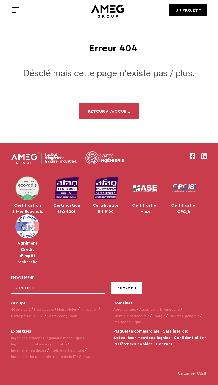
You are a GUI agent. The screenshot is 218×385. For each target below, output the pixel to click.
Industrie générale (184, 315)
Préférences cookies (132, 343)
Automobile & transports (159, 309)
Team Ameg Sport (62, 315)
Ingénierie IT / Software (74, 356)
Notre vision (67, 309)
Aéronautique (124, 309)
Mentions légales (153, 337)
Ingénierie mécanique (64, 337)
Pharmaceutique (127, 322)
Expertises (21, 331)
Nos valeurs (44, 309)
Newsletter (22, 276)
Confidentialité (189, 337)
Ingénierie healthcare (28, 350)
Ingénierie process (26, 337)
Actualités (123, 337)
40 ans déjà (21, 309)
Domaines (123, 303)
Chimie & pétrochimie (131, 315)
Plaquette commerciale (136, 331)
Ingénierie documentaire (31, 356)
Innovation (89, 309)
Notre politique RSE (27, 315)
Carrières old (176, 331)
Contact (164, 343)
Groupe (18, 303)
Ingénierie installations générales (39, 344)
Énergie (159, 315)
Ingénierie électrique (67, 350)
